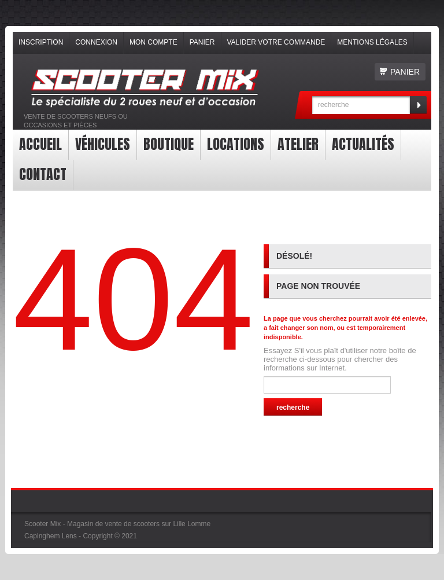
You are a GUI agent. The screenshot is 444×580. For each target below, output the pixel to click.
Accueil (40, 144)
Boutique (168, 144)
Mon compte (153, 42)
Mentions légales (372, 42)
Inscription (40, 42)
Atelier (298, 144)
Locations (235, 144)
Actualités (363, 144)
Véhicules (102, 144)
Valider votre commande (276, 42)
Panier (202, 42)
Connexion (96, 42)
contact (42, 174)
